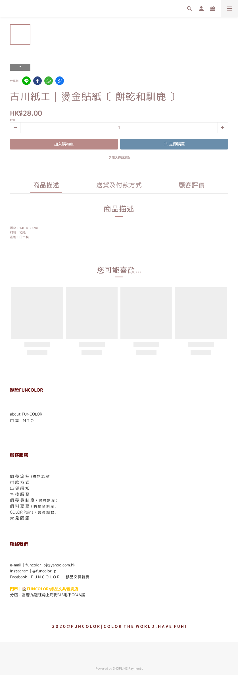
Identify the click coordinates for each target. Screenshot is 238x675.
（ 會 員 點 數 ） (46, 512)
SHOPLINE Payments (128, 668)
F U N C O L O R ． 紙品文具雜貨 (60, 577)
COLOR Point (22, 512)
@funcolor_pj (45, 571)
